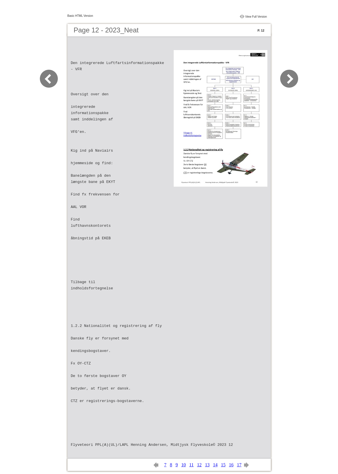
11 (191, 464)
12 (199, 464)
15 (223, 464)
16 (231, 464)
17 (239, 464)
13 (207, 464)
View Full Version (256, 16)
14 (215, 464)
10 (183, 464)
